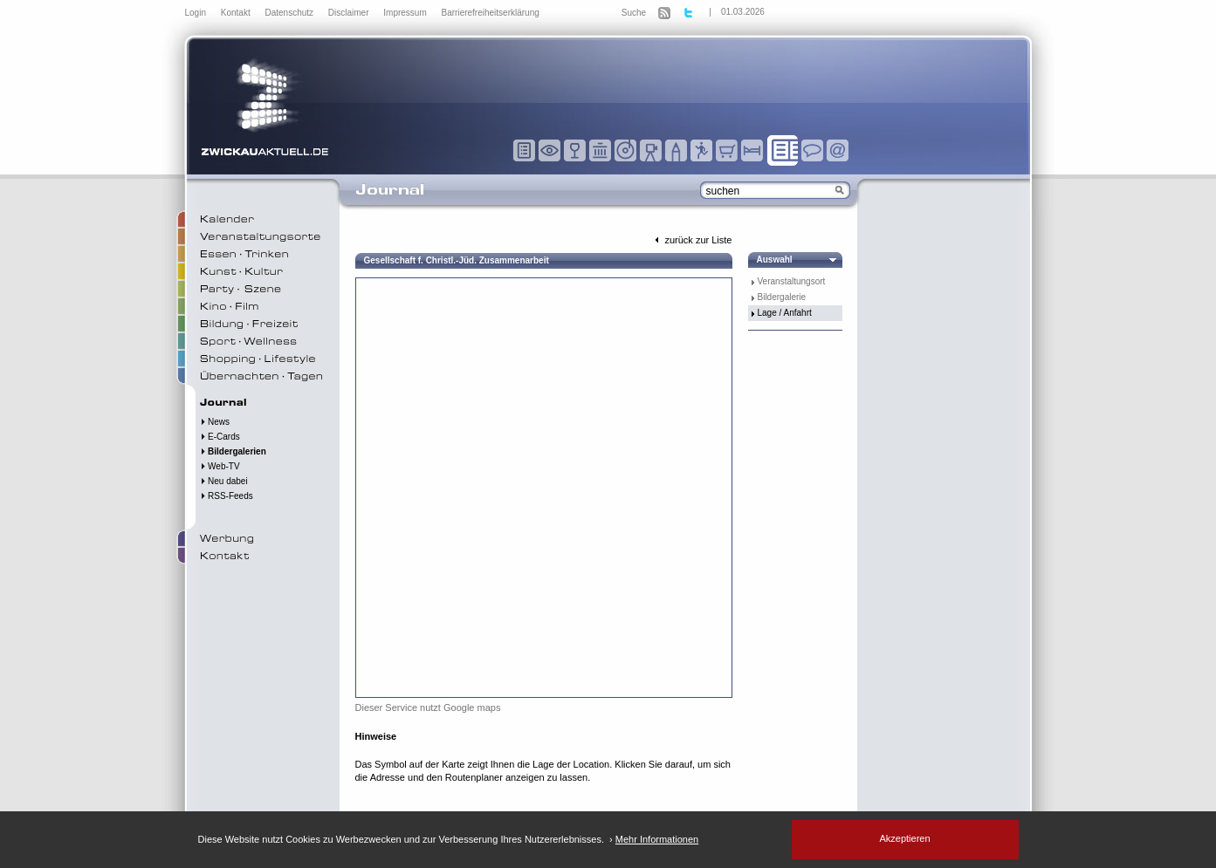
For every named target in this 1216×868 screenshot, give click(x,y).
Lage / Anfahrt (785, 313)
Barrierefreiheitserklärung (490, 12)
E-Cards (220, 436)
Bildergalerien (233, 451)
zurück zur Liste (691, 240)
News (215, 422)
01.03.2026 (743, 12)
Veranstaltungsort (792, 281)
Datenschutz (289, 12)
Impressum (406, 12)
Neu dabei (224, 481)
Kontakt (237, 12)
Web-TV (220, 466)
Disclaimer (349, 12)
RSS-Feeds (226, 496)
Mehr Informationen (656, 839)
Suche (634, 12)
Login (197, 12)
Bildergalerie (782, 297)
